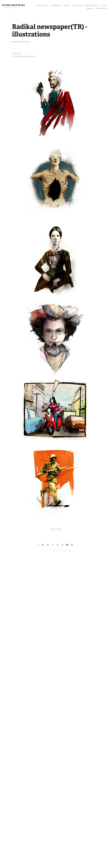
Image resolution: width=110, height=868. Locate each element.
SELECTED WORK (42, 5)
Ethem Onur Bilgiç (13, 5)
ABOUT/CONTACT (101, 8)
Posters (66, 5)
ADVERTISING (56, 5)
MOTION (104, 5)
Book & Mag (77, 5)
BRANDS (90, 8)
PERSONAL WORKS (91, 5)
